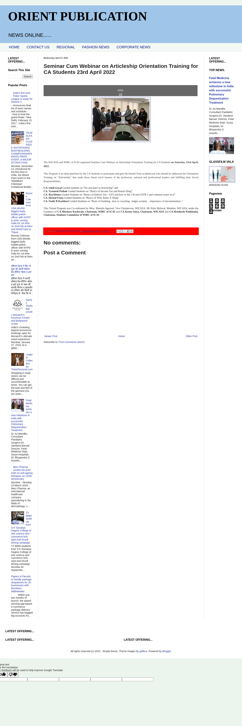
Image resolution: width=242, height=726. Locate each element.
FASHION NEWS (95, 47)
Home (121, 336)
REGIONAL (66, 47)
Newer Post (50, 336)
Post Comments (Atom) (72, 342)
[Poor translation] (13, 674)
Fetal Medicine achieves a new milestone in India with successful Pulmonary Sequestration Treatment (22, 415)
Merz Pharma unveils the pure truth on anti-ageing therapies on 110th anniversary (22, 473)
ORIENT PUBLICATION (77, 16)
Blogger (166, 651)
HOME (14, 47)
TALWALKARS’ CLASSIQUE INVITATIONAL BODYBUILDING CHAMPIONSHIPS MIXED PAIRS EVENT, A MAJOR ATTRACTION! (21, 147)
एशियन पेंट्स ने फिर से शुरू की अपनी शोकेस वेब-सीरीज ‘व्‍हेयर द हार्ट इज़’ (21, 270)
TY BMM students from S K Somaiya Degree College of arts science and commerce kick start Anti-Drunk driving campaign (21, 527)
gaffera (143, 651)
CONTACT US (38, 47)
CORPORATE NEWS (134, 47)
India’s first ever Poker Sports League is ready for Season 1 (22, 97)
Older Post (192, 336)
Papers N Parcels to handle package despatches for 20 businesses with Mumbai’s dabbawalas (21, 584)
